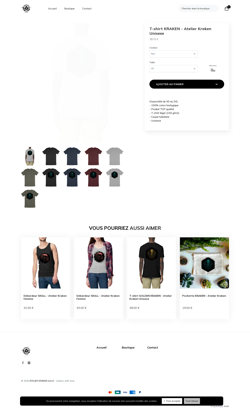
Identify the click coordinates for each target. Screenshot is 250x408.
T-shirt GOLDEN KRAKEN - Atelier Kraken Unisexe (150, 297)
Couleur (153, 47)
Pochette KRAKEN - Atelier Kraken (204, 295)
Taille (152, 62)
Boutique (69, 8)
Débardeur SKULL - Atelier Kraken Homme (45, 297)
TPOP (226, 403)
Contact (87, 8)
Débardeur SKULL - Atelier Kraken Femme (98, 297)
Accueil (52, 8)
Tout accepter (172, 401)
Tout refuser (192, 401)
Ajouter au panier (187, 85)
